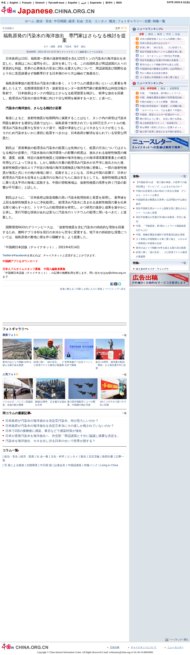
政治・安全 (11, 456)
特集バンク (91, 465)
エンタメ (72, 456)
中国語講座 (74, 465)
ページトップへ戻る (115, 289)
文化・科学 (57, 456)
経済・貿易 (27, 456)
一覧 (124, 413)
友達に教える (67, 289)
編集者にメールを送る (91, 51)
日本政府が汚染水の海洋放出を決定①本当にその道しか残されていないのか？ (59, 425)
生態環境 (32, 465)
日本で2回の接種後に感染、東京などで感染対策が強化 (43, 430)
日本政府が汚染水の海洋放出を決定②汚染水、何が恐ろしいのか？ (51, 420)
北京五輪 (94, 456)
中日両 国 (46, 465)
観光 (83, 456)
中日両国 (7, 28)
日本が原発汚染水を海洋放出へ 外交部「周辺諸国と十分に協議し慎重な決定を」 (62, 435)
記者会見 (59, 465)
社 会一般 (42, 456)
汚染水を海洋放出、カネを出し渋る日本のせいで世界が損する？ (50, 440)
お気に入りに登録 (93, 289)
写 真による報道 (14, 465)
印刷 (78, 289)
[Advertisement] (151, 347)
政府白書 (107, 456)
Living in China (109, 465)
